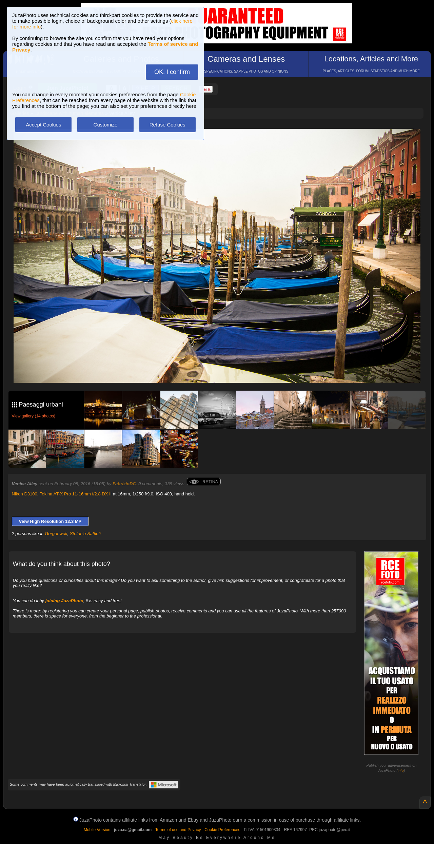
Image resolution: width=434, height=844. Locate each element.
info (401, 770)
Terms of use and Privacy (178, 829)
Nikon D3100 (24, 493)
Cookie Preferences (222, 829)
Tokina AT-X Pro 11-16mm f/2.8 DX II (76, 493)
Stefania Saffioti (85, 533)
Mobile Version (97, 829)
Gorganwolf (56, 533)
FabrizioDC (124, 483)
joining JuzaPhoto (64, 600)
